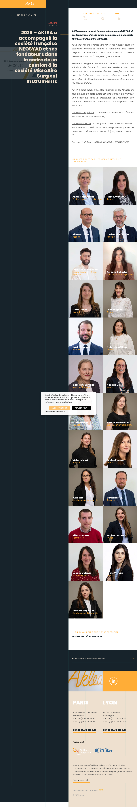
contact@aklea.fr (84, 729)
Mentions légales (80, 790)
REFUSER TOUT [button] (81, 408)
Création (96, 790)
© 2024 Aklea (78, 795)
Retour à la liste (23, 15)
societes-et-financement (87, 636)
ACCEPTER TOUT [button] (59, 408)
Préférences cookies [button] (55, 411)
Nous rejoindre (81, 780)
